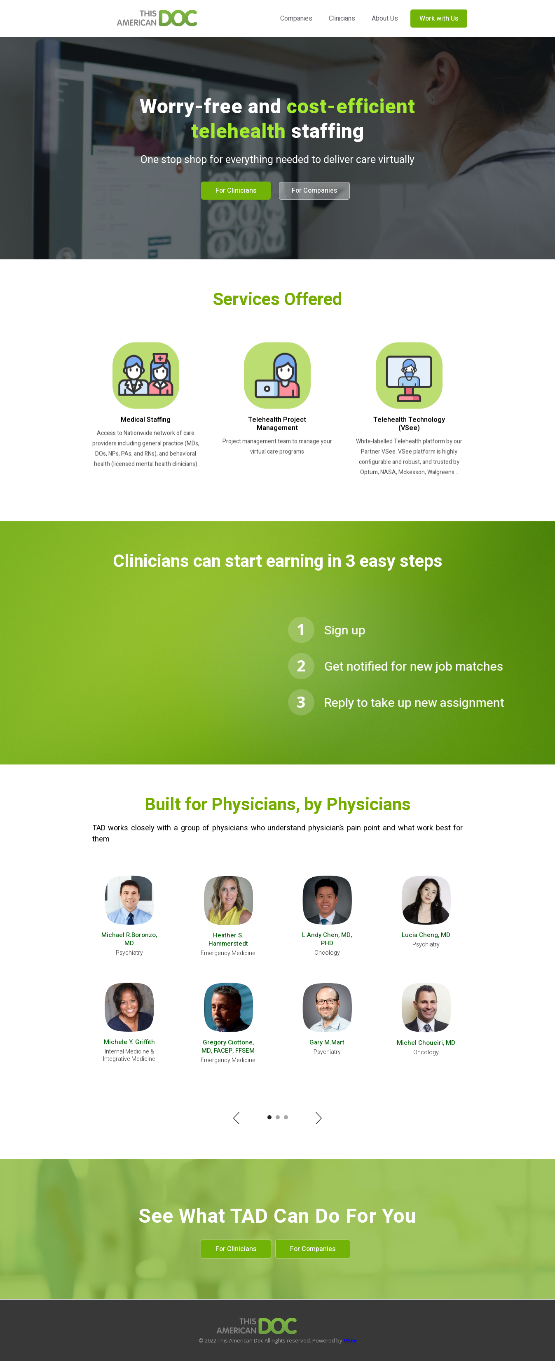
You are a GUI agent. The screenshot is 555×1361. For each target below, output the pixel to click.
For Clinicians (235, 191)
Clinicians (342, 18)
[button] (236, 1118)
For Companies (314, 191)
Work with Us (438, 18)
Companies (296, 18)
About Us (385, 18)
